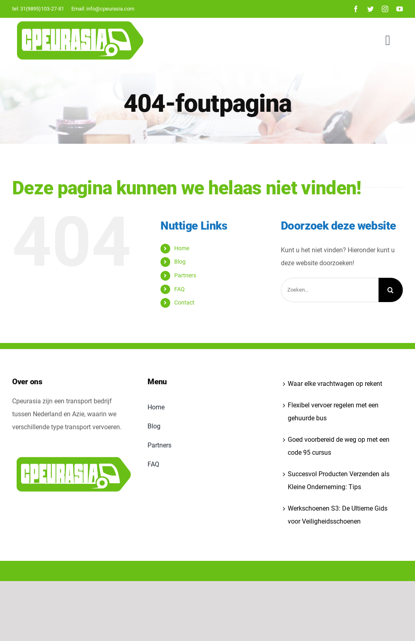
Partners (185, 275)
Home (181, 248)
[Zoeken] (391, 290)
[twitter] (370, 9)
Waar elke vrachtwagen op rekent (335, 384)
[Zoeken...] (330, 290)
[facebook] (356, 9)
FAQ (179, 289)
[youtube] (399, 9)
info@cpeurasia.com (110, 9)
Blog (180, 261)
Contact (184, 302)
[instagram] (385, 9)
